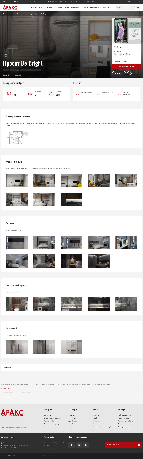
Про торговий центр (51, 424)
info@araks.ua (64, 2)
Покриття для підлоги (126, 421)
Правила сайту (49, 421)
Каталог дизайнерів (100, 424)
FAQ (70, 427)
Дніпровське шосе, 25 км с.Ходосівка (29, 2)
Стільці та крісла (124, 427)
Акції (67, 7)
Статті (59, 7)
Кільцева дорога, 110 (10, 2)
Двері (120, 424)
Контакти (47, 427)
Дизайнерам (73, 421)
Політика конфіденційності (52, 456)
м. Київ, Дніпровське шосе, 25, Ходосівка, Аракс (15, 392)
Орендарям (72, 418)
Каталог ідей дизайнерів (102, 427)
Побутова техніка (124, 415)
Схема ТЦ (51, 7)
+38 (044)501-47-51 (52, 2)
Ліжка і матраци (124, 418)
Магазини (75, 7)
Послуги (84, 7)
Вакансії (71, 415)
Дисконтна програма (52, 418)
